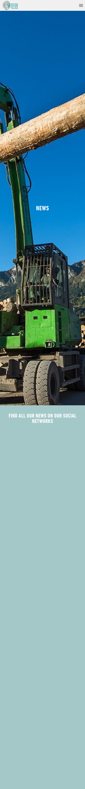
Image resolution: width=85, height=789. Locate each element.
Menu (81, 5)
